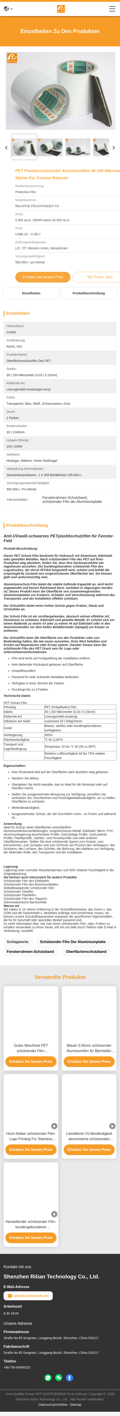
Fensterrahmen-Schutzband (30, 956)
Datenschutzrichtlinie (53, 1409)
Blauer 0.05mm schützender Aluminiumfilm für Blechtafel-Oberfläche (89, 1053)
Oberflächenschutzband (86, 956)
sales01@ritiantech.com (28, 1300)
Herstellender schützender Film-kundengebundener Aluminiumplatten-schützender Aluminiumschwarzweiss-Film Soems (31, 1229)
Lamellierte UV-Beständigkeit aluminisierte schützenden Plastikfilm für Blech (89, 1141)
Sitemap (75, 1409)
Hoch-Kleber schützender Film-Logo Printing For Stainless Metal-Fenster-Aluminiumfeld (31, 1141)
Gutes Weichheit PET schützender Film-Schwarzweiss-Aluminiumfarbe (30, 1053)
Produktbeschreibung (89, 293)
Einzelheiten (31, 293)
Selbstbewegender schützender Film (29, 892)
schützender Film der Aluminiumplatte (73, 946)
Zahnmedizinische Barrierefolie (25, 906)
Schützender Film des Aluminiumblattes (31, 888)
